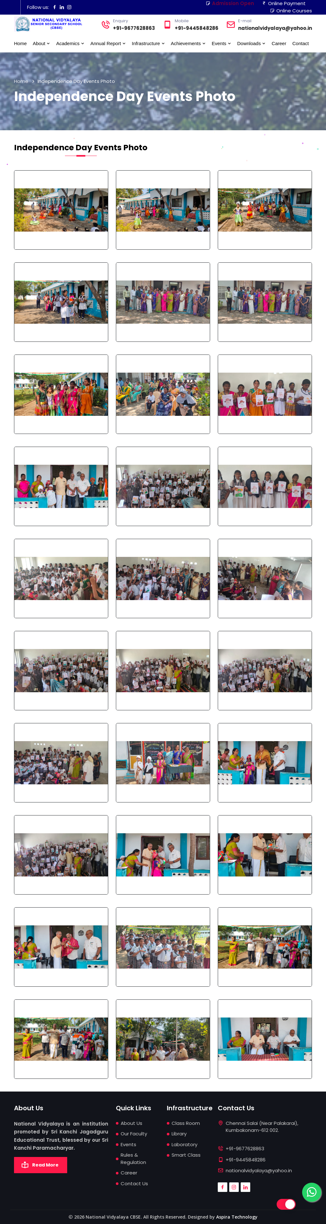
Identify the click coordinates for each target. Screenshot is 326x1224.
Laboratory (184, 1144)
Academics (70, 43)
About (41, 43)
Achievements (188, 43)
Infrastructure (148, 43)
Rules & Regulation (133, 1159)
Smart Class (186, 1155)
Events (221, 43)
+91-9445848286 (196, 28)
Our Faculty (134, 1133)
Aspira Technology (237, 1217)
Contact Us (134, 1183)
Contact (300, 43)
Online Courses (291, 10)
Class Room (186, 1123)
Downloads (251, 43)
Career (279, 43)
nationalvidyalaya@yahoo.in (275, 28)
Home (20, 43)
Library (179, 1133)
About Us (131, 1123)
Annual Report (108, 43)
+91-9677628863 (134, 28)
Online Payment (284, 3)
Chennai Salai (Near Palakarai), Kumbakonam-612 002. (262, 1130)
